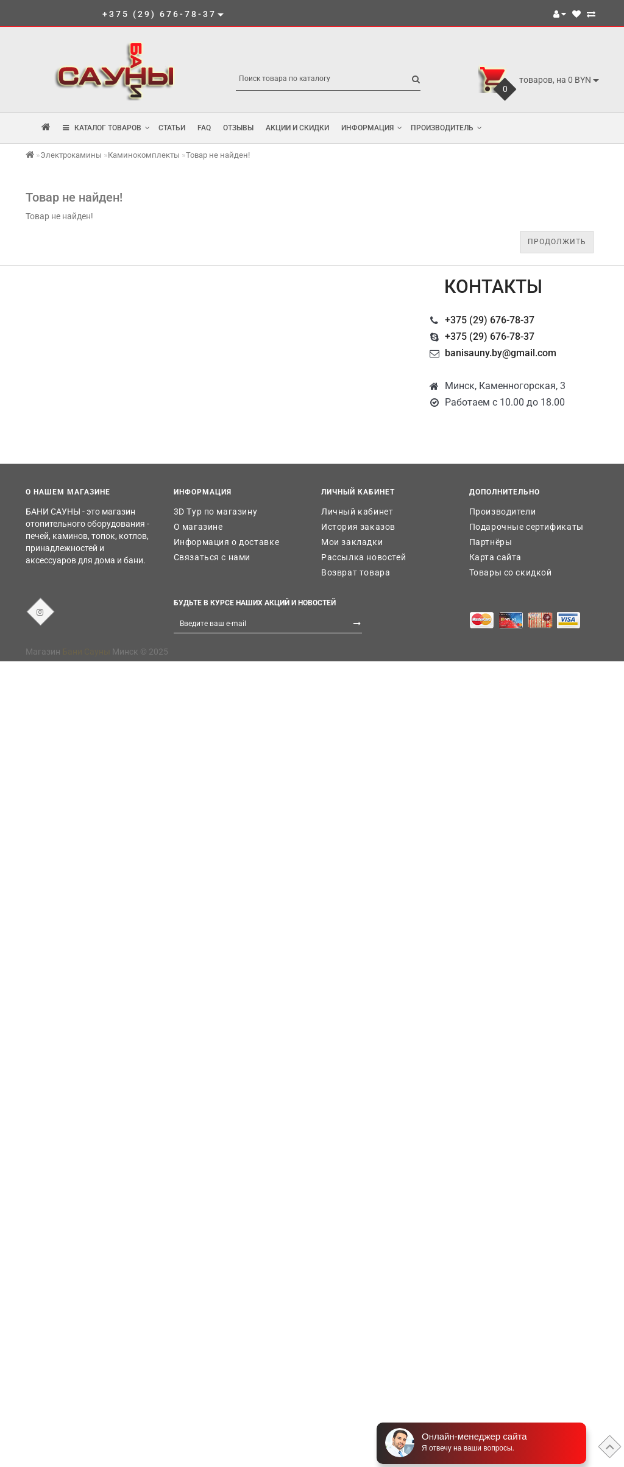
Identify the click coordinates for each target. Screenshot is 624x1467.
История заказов (358, 527)
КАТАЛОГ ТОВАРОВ (106, 128)
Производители (502, 511)
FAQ (204, 128)
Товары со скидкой (510, 572)
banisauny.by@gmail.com (500, 353)
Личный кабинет (357, 511)
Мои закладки (352, 542)
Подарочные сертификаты (526, 527)
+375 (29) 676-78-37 (489, 320)
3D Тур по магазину (216, 511)
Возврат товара (355, 572)
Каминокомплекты (144, 155)
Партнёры (490, 542)
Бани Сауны (86, 651)
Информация (371, 128)
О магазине (198, 527)
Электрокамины (71, 155)
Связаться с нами (212, 557)
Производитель (446, 128)
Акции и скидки (297, 128)
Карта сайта (495, 557)
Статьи (171, 128)
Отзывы (238, 128)
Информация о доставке (227, 542)
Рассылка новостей (363, 557)
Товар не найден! (218, 155)
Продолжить (557, 241)
